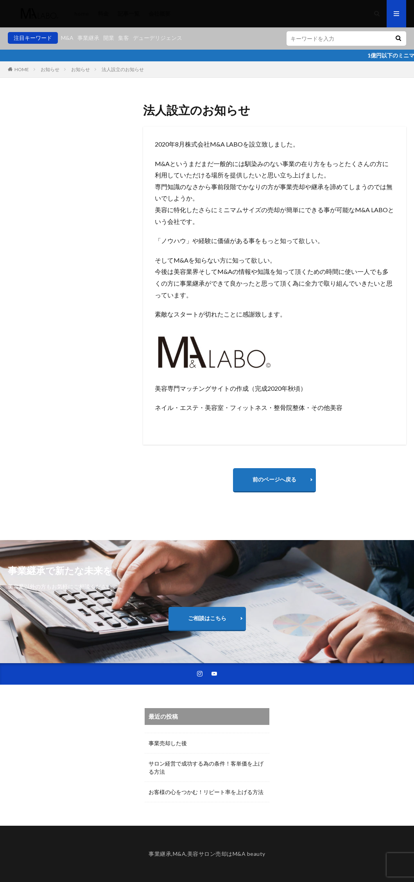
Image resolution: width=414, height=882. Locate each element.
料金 (103, 13)
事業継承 (88, 37)
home (81, 13)
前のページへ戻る (274, 479)
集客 (123, 37)
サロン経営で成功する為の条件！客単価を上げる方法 (206, 767)
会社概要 (159, 13)
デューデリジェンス (157, 37)
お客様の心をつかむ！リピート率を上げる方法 (206, 792)
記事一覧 (129, 13)
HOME (21, 69)
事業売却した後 (168, 743)
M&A (67, 37)
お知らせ (50, 69)
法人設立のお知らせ (123, 69)
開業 (108, 37)
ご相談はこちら (207, 618)
